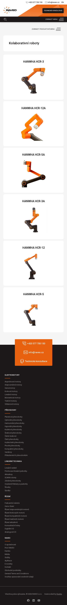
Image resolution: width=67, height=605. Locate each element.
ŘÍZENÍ (7, 496)
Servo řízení (9, 506)
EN (62, 2)
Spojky (7, 490)
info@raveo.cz (53, 2)
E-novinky (8, 564)
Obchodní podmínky (13, 570)
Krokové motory (11, 391)
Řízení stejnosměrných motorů (17, 509)
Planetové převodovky (13, 417)
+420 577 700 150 (35, 2)
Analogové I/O (10, 532)
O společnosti (10, 545)
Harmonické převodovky (14, 423)
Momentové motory (12, 398)
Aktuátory (8, 474)
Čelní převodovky (11, 439)
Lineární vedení (11, 468)
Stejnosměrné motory (13, 385)
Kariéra (7, 551)
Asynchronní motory (13, 382)
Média (7, 554)
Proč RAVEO (9, 548)
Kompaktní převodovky (14, 449)
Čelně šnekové (10, 436)
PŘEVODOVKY (10, 410)
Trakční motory (11, 401)
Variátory (8, 452)
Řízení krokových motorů (15, 513)
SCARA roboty (10, 478)
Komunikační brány (12, 525)
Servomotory (10, 388)
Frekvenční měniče (12, 503)
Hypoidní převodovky (13, 426)
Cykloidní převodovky (13, 420)
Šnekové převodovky (13, 433)
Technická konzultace (53, 10)
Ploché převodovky (12, 446)
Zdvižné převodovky (13, 481)
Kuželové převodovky (13, 429)
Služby (7, 557)
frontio (59, 594)
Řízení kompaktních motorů (16, 516)
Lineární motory (11, 394)
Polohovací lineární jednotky (16, 471)
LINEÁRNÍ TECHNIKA (13, 461)
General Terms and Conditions (17, 573)
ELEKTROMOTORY (12, 375)
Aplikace (8, 561)
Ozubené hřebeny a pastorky (16, 484)
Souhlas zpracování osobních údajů (19, 577)
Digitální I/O (9, 529)
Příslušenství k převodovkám (16, 455)
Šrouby (7, 487)
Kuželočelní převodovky (14, 442)
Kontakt (8, 567)
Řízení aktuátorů (11, 522)
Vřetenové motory (12, 404)
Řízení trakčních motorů (14, 519)
